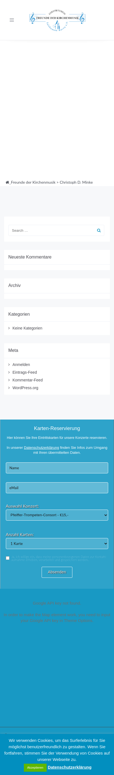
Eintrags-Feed (24, 372)
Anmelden (21, 364)
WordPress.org (25, 388)
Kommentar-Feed (27, 380)
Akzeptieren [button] (35, 767)
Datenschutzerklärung (70, 767)
